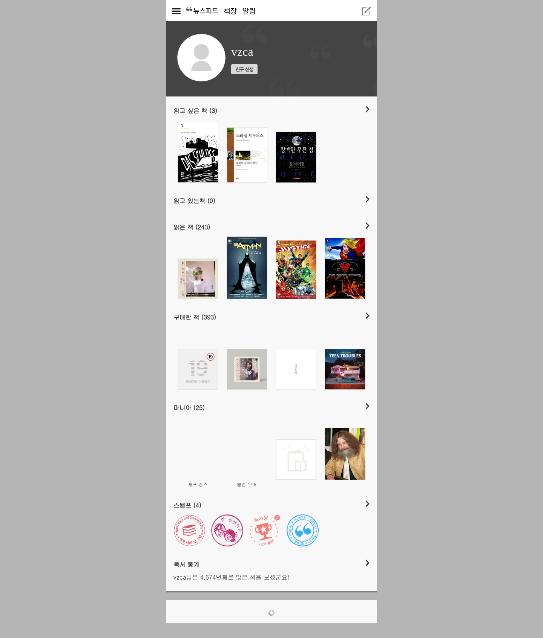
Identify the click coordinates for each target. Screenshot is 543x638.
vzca (242, 51)
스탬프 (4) (187, 505)
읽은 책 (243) (191, 227)
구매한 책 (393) (194, 317)
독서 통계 (186, 564)
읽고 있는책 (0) (194, 200)
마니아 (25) (189, 407)
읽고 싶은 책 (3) (195, 110)
